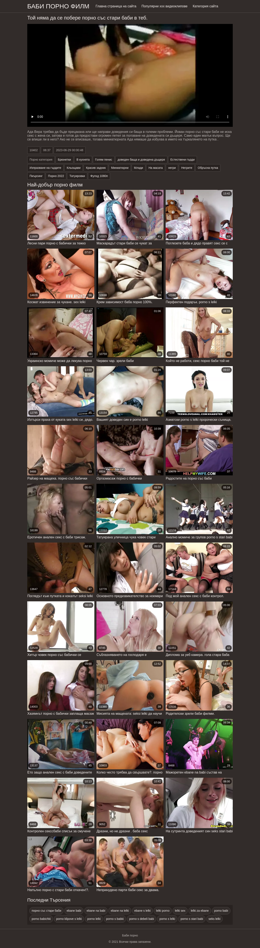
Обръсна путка (208, 167)
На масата (155, 167)
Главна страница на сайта (116, 6)
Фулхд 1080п (99, 176)
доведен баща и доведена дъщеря (141, 159)
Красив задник (96, 167)
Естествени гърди (182, 159)
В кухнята (83, 159)
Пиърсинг (36, 176)
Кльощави (74, 167)
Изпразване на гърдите (45, 167)
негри (172, 167)
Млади (138, 167)
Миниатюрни (120, 167)
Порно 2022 (56, 176)
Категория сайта (205, 6)
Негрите (186, 167)
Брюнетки (64, 159)
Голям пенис (103, 159)
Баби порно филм (58, 6)
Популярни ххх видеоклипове (164, 6)
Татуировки (77, 176)
